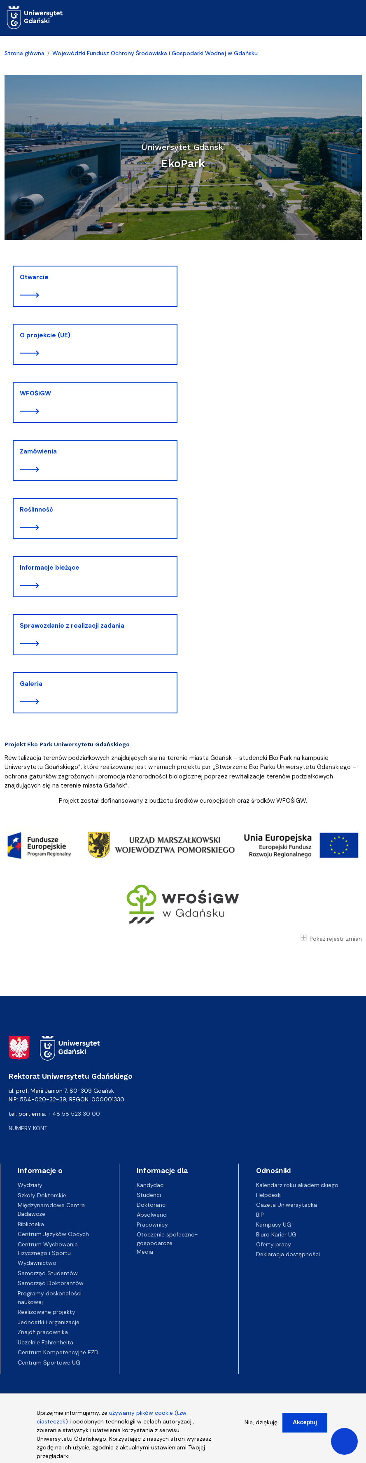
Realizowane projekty (46, 1312)
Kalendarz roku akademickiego (297, 1185)
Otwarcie (34, 277)
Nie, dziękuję (261, 1424)
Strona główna (24, 53)
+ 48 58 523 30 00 (74, 1113)
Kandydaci (151, 1185)
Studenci (149, 1195)
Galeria (31, 684)
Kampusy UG (273, 1224)
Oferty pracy (273, 1244)
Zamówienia (38, 451)
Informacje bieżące (49, 567)
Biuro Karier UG (276, 1234)
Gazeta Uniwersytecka (286, 1204)
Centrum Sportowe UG (49, 1362)
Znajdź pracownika (43, 1332)
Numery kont (28, 1128)
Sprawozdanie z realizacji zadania (72, 626)
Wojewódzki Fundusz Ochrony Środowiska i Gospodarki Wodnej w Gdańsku (155, 53)
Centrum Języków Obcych (53, 1234)
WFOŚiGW (35, 393)
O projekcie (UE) (45, 335)
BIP (260, 1214)
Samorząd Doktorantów (51, 1283)
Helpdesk (268, 1195)
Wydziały (30, 1185)
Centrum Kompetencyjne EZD (58, 1352)
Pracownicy (152, 1224)
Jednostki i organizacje (48, 1322)
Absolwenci (152, 1214)
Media (145, 1251)
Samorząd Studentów (48, 1273)
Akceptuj (305, 1424)
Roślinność (36, 509)
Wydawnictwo (37, 1263)
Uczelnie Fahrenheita (45, 1342)
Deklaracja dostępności (288, 1254)
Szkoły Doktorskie (42, 1195)
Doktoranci (152, 1204)
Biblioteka (31, 1224)
